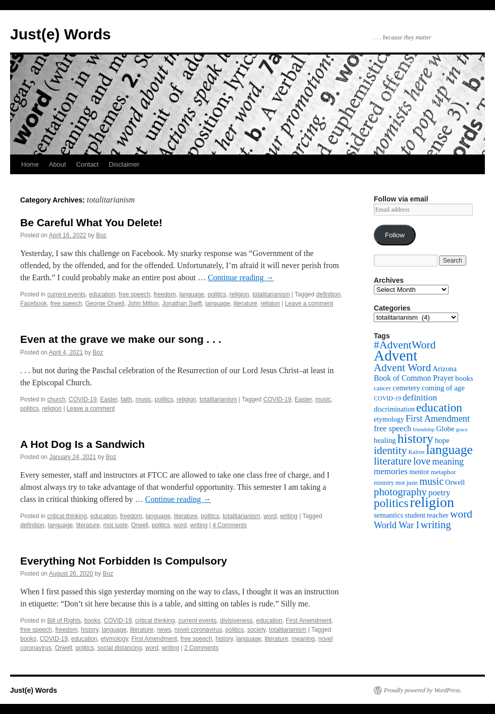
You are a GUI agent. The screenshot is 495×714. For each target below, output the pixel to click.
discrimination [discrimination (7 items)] (394, 409)
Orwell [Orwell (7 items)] (455, 482)
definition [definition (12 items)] (420, 397)
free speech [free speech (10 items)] (392, 428)
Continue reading (241, 277)
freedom (165, 294)
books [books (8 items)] (464, 378)
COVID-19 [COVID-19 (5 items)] (387, 398)
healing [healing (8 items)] (385, 440)
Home (30, 164)
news (164, 629)
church (56, 399)
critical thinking (67, 516)
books (92, 620)
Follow (395, 235)
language (191, 294)
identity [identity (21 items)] (390, 450)
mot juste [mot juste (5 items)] (406, 482)
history (89, 629)
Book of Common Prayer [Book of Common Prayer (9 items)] (414, 378)
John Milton (143, 303)
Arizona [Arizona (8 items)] (444, 369)
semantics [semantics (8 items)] (389, 515)
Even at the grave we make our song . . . (120, 339)
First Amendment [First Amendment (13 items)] (438, 419)
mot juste (115, 525)
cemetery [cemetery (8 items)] (406, 388)
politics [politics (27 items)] (391, 502)
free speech (135, 294)
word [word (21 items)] (461, 514)
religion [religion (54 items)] (432, 502)
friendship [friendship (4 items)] (423, 429)
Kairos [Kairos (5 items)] (416, 451)
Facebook (33, 303)
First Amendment (309, 620)
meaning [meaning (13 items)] (448, 461)
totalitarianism (271, 294)
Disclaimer (124, 164)
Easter (108, 399)
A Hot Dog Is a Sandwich (82, 444)
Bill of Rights (64, 620)
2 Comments (201, 647)
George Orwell (104, 303)
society (256, 629)
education (102, 294)
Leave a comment (309, 303)
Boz (101, 235)
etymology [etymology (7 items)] (389, 419)
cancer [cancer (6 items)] (382, 388)
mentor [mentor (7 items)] (419, 472)
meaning (303, 638)
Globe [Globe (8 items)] (445, 429)
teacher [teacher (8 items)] (438, 515)
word (270, 516)
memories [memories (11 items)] (391, 471)
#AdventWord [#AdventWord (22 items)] (405, 345)
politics (217, 294)
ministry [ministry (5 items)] (384, 482)
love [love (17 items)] (422, 461)
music (143, 399)
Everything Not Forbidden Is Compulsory (123, 561)
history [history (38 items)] (415, 438)
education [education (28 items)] (439, 407)
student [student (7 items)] (415, 515)
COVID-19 (82, 399)
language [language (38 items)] (449, 449)
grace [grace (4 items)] (462, 429)
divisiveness (236, 620)
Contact (87, 164)
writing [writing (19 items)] (436, 524)
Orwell (139, 525)
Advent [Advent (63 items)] (395, 355)
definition (328, 294)
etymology (114, 638)
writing (289, 516)
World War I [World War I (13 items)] (396, 525)
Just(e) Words (60, 34)
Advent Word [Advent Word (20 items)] (402, 368)
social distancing (119, 647)
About (57, 164)
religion (239, 294)
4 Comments (230, 525)
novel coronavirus (198, 629)
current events (66, 294)
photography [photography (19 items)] (400, 491)
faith (126, 399)
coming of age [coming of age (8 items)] (443, 388)
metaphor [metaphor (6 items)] (443, 472)
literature (245, 303)
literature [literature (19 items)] (393, 461)
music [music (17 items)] (431, 481)
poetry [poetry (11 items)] (439, 492)
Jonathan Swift (182, 303)
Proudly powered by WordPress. (423, 690)
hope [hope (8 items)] (442, 440)
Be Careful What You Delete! (91, 222)
